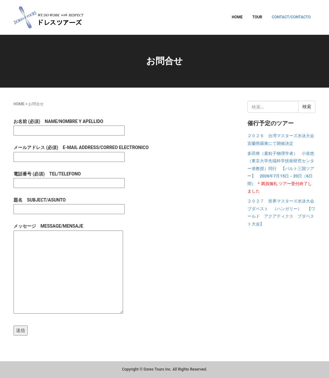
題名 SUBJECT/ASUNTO (69, 204)
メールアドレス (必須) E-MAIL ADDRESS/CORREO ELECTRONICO (81, 152)
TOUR (257, 17)
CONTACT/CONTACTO (291, 17)
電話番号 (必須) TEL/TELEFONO (69, 178)
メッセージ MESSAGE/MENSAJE (68, 268)
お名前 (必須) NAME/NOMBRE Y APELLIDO (69, 126)
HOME (237, 17)
